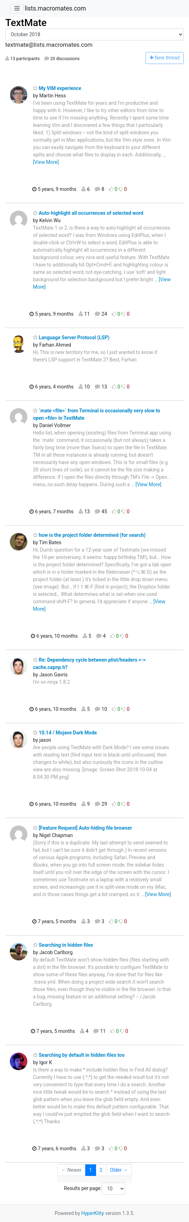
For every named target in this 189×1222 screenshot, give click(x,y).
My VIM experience (57, 88)
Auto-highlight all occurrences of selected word (88, 213)
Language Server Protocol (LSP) (71, 337)
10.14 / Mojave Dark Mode (65, 732)
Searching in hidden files (63, 945)
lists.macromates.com (55, 8)
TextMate (26, 22)
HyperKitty (92, 1213)
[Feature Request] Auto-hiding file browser (82, 828)
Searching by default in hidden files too (78, 1055)
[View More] (46, 162)
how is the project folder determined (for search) (89, 535)
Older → (119, 1170)
